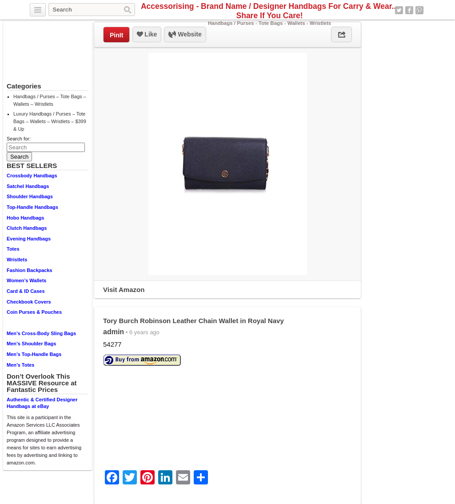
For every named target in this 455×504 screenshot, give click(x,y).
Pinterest (419, 10)
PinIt (116, 35)
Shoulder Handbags (30, 196)
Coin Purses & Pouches (34, 312)
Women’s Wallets (26, 280)
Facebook (409, 10)
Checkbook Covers (29, 301)
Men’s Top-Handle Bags (34, 354)
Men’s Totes (20, 365)
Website (184, 35)
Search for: (19, 138)
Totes (13, 249)
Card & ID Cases (26, 291)
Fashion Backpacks (29, 270)
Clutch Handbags (27, 228)
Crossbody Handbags (32, 175)
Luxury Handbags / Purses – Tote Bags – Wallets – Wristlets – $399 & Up (49, 121)
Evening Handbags (29, 238)
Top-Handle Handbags (32, 207)
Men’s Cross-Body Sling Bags (41, 333)
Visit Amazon (123, 289)
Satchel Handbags (28, 186)
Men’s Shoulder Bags (31, 343)
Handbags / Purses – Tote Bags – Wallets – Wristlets (49, 100)
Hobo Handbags (25, 217)
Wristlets (17, 259)
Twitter (399, 10)
